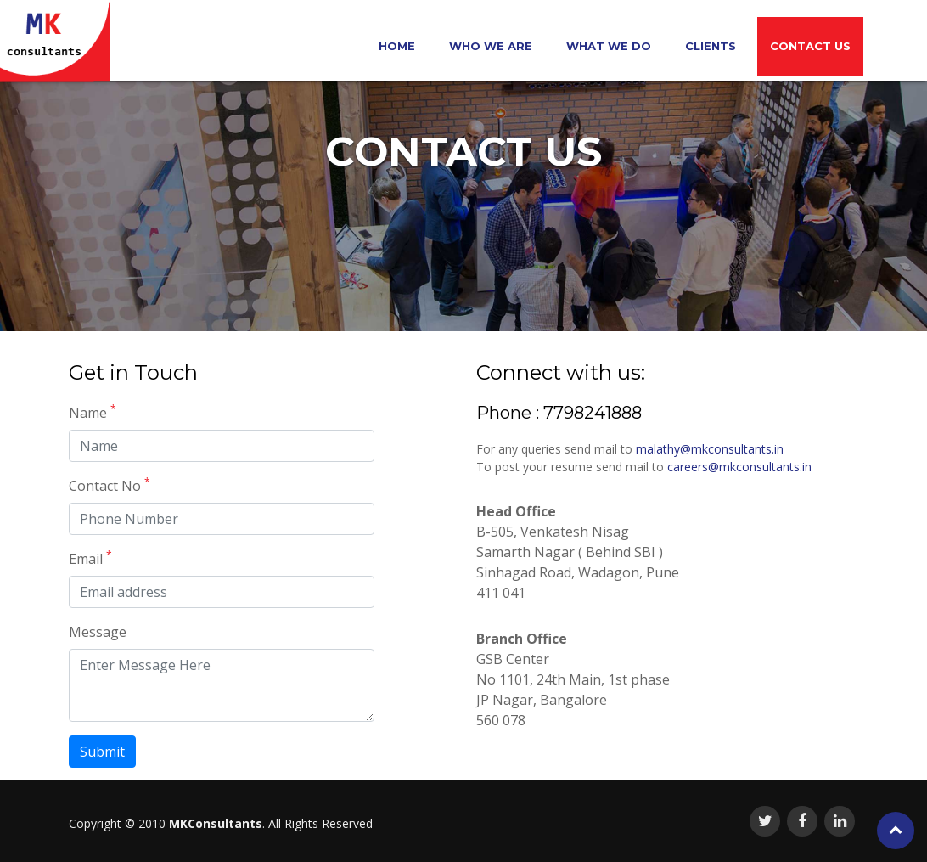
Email (90, 558)
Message (97, 632)
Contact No (109, 485)
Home (397, 46)
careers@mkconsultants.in (739, 467)
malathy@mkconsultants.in (710, 449)
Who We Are (490, 46)
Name (92, 412)
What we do (608, 46)
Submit (102, 751)
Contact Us (810, 46)
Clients (710, 46)
